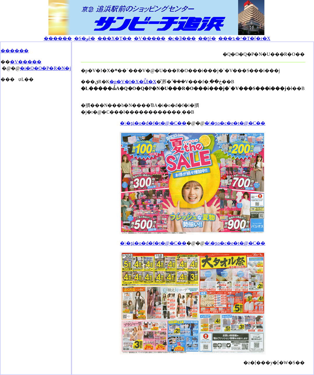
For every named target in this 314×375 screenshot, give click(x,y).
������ (58, 38)
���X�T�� (114, 38)
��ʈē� (207, 38)
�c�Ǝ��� (182, 38)
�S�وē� (84, 38)
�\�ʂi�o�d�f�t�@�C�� (153, 123)
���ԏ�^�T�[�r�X (244, 38)
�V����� (149, 38)
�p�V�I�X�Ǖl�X (132, 81)
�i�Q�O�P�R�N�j (45, 68)
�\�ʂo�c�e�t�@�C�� (235, 123)
